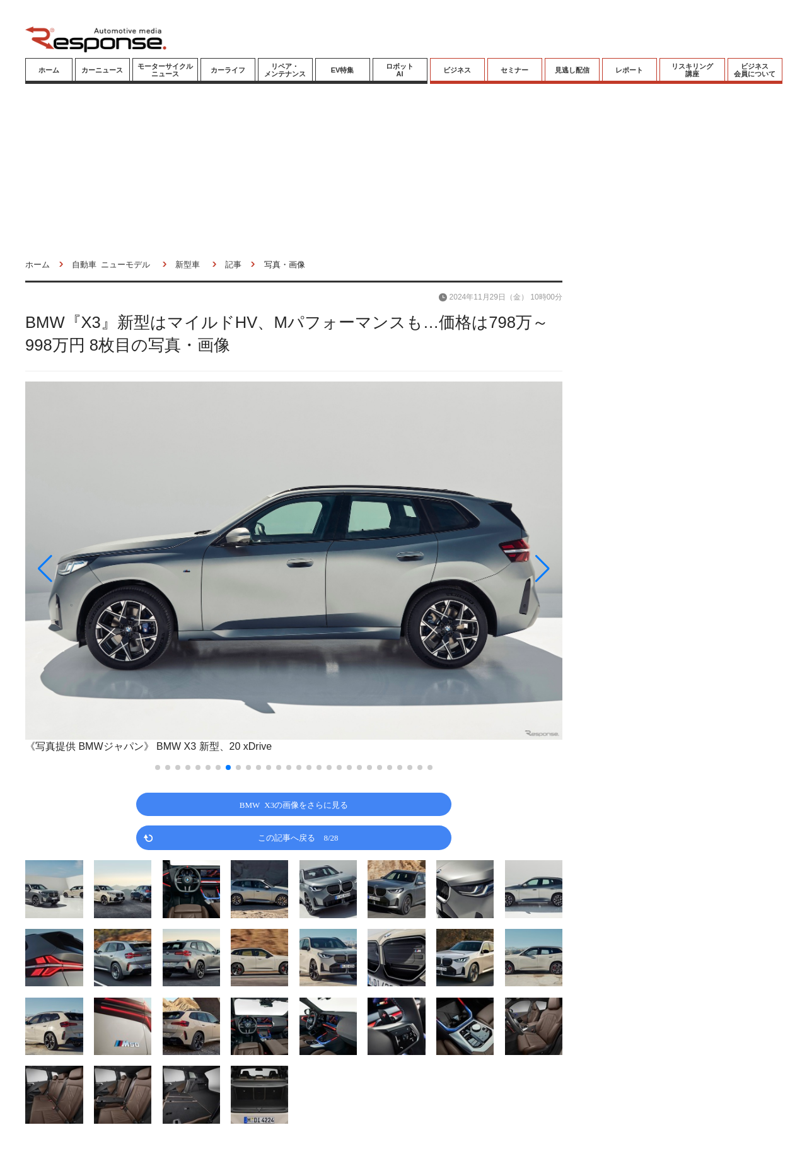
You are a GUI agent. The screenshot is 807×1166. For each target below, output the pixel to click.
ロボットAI (400, 70)
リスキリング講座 (692, 70)
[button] (106, 568)
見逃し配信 (572, 70)
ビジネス (457, 70)
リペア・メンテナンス (285, 70)
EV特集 (342, 70)
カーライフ (228, 70)
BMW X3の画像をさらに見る (294, 804)
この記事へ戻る (298, 837)
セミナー (514, 70)
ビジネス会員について (754, 70)
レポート (629, 70)
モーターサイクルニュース (165, 70)
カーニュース (102, 70)
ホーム (48, 70)
